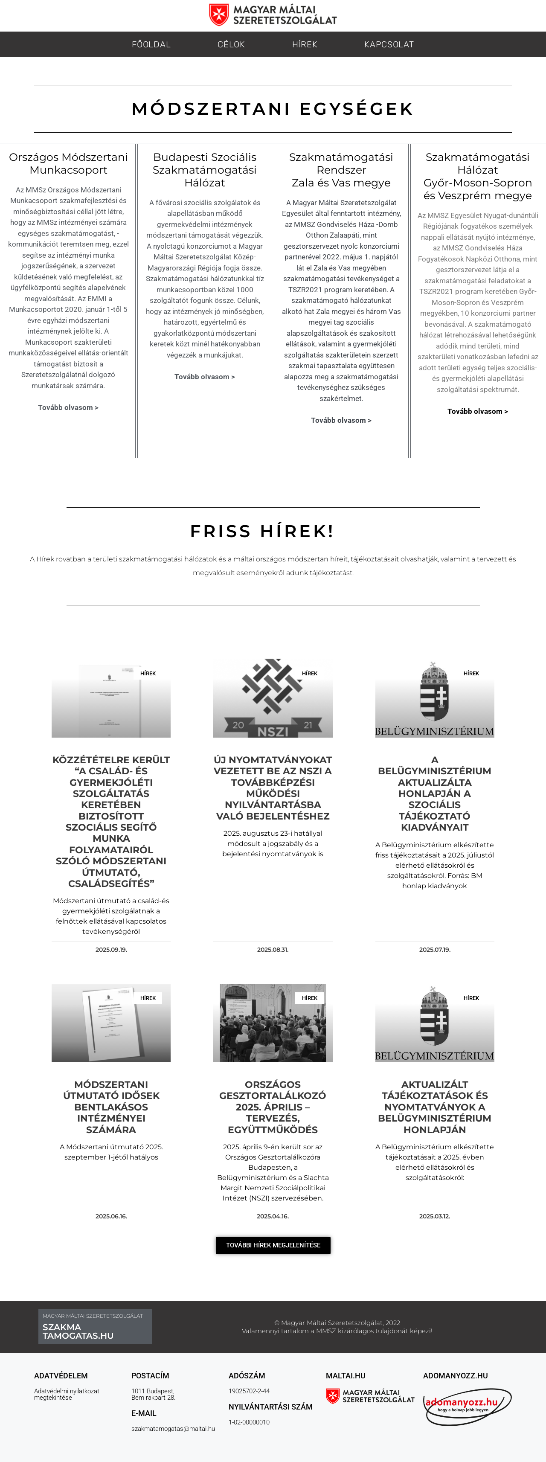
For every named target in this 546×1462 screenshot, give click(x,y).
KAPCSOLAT (389, 44)
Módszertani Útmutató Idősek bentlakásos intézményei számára (111, 1107)
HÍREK (305, 44)
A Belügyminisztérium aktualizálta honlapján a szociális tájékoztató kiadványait (434, 793)
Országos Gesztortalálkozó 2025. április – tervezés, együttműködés (272, 1107)
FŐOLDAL (151, 44)
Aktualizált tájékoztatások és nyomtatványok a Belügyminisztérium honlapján (434, 1107)
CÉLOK (231, 44)
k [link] (436, 559)
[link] (436, 559)
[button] (273, 1245)
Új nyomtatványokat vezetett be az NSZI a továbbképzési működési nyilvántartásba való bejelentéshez (273, 788)
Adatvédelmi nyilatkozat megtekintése (66, 1394)
